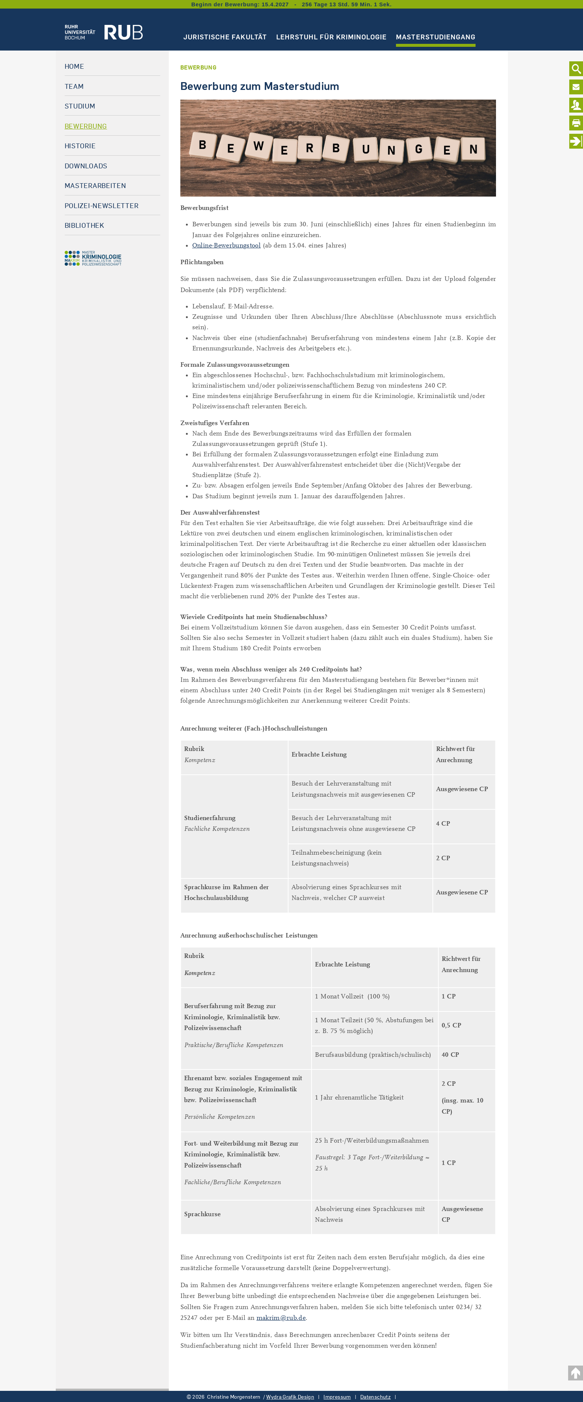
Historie (80, 146)
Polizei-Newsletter (102, 205)
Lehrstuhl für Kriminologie (331, 37)
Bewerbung (86, 126)
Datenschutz (375, 1396)
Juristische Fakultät (225, 37)
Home (74, 66)
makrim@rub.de (281, 1318)
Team (74, 86)
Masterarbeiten (95, 185)
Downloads (86, 166)
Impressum (337, 1396)
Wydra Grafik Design (290, 1396)
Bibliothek (84, 225)
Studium (80, 106)
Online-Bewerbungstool (226, 245)
